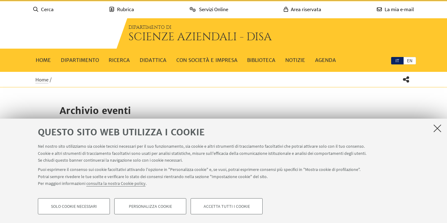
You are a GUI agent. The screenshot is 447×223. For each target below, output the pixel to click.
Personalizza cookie (150, 206)
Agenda (325, 60)
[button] (406, 79)
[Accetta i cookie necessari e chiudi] (437, 128)
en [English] (410, 60)
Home (43, 60)
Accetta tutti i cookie (227, 206)
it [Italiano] (397, 60)
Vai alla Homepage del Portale (71, 33)
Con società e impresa (206, 60)
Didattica (153, 60)
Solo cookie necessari (74, 206)
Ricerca (119, 60)
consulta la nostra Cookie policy (116, 183)
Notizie (295, 60)
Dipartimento (80, 60)
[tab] (397, 60)
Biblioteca (261, 60)
